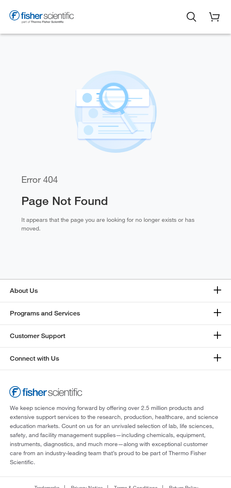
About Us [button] (24, 291)
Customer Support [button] (37, 336)
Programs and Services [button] (45, 313)
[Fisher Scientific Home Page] (42, 18)
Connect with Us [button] (34, 358)
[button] (191, 16)
